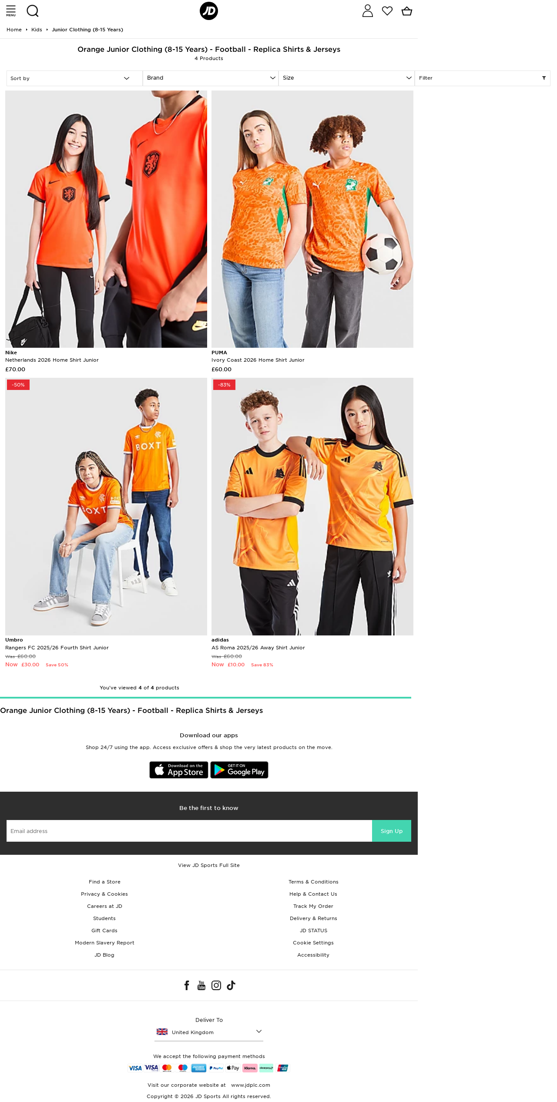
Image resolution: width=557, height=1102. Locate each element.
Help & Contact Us (313, 894)
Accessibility (313, 955)
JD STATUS (313, 930)
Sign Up (392, 831)
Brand (155, 77)
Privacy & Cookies (104, 894)
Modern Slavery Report (104, 943)
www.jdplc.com (249, 1085)
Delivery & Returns (313, 918)
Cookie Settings (313, 943)
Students (104, 918)
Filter (483, 78)
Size (288, 77)
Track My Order (313, 906)
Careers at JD (104, 906)
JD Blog (104, 955)
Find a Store (105, 882)
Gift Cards (104, 930)
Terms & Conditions (314, 882)
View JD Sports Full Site (209, 865)
